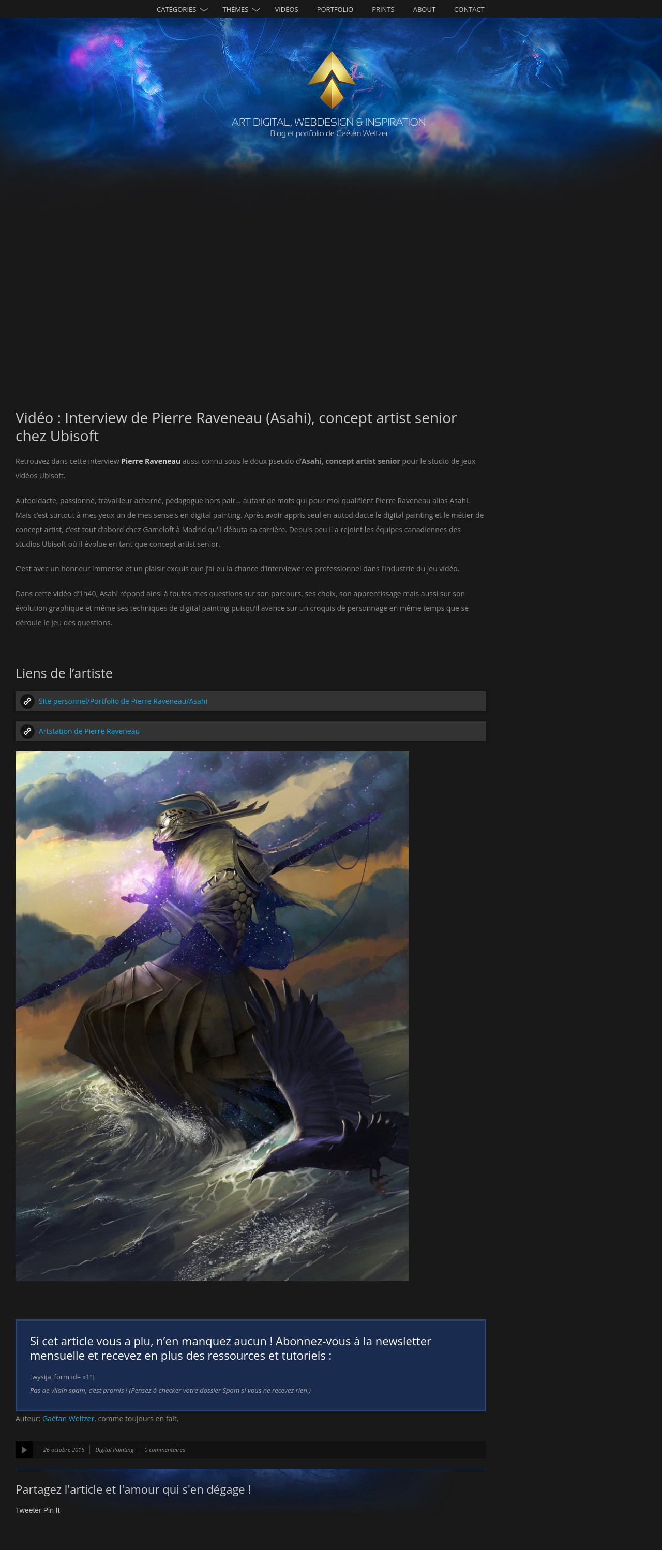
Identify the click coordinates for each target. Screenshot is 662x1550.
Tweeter (28, 1510)
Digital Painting (114, 1449)
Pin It (51, 1510)
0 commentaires (164, 1449)
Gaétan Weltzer (68, 1418)
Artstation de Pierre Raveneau (89, 731)
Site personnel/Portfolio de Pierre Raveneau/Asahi (123, 701)
